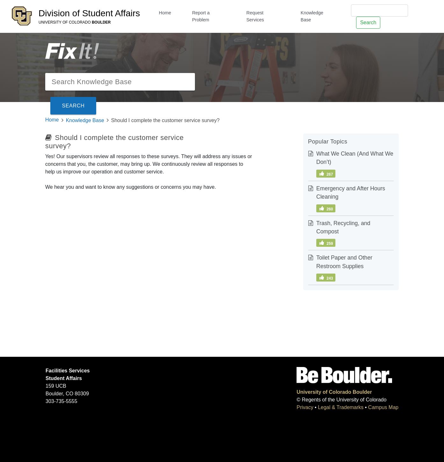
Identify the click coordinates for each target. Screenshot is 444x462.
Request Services (255, 16)
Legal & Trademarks (340, 407)
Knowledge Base (312, 16)
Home (165, 12)
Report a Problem (201, 16)
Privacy (305, 407)
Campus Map (383, 407)
